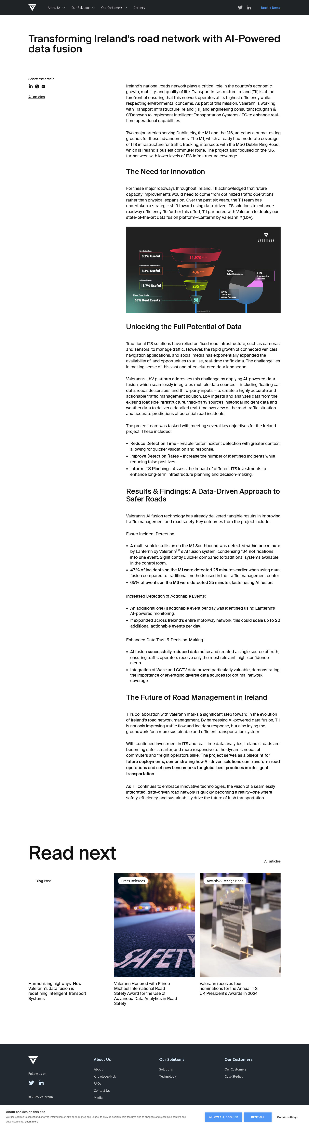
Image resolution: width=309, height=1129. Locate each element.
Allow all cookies (223, 1117)
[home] (34, 7)
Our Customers (235, 1069)
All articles (36, 97)
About (98, 1069)
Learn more (31, 1121)
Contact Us (102, 1090)
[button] (56, 8)
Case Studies (234, 1076)
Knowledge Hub (105, 1076)
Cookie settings (287, 1117)
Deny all (257, 1117)
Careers (139, 7)
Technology (167, 1076)
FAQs (97, 1083)
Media (98, 1097)
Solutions (166, 1069)
